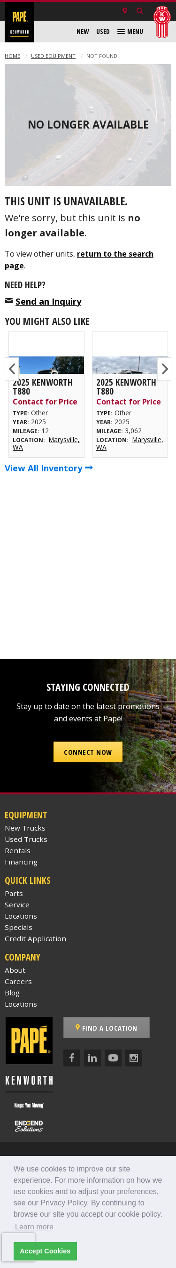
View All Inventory (49, 468)
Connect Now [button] (88, 752)
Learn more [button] (34, 1227)
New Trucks (25, 827)
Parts (14, 893)
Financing (21, 861)
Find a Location (107, 1028)
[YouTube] (113, 1058)
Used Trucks (26, 839)
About (15, 970)
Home (12, 55)
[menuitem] (82, 31)
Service (17, 904)
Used (103, 31)
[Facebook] (71, 1058)
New (83, 31)
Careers (18, 981)
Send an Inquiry (48, 301)
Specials (18, 927)
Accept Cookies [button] (45, 1251)
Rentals (18, 850)
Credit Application (35, 938)
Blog (12, 992)
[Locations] (124, 11)
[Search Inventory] (140, 11)
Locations (21, 916)
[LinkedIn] (92, 1058)
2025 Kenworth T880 (43, 386)
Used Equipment (53, 55)
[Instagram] (133, 1058)
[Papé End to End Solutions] (29, 1126)
